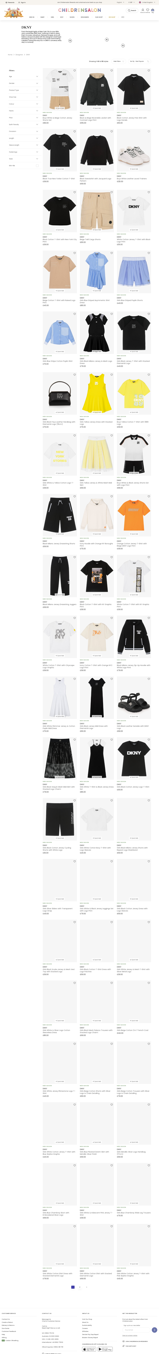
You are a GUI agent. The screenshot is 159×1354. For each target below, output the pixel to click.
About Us (85, 1308)
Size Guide (5, 1314)
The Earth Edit (129, 1331)
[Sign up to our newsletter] (154, 1315)
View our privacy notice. (129, 1321)
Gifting (4, 1323)
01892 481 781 (58, 1332)
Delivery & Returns (8, 1311)
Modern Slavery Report (90, 1323)
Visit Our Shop (87, 1305)
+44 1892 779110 (57, 1328)
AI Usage (86, 1347)
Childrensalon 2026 (41, 1347)
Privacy (76, 1347)
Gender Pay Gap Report (90, 1320)
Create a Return (7, 1308)
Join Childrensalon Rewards (135, 1327)
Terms (68, 1347)
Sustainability (87, 1311)
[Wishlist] (147, 10)
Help (3, 1320)
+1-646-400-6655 (52, 1325)
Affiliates (85, 1317)
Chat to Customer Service (51, 1306)
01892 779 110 (49, 1319)
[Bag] (152, 10)
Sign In (22, 2)
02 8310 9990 (54, 1322)
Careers (85, 1314)
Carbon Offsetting (10, 1326)
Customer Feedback (9, 1317)
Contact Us (6, 1305)
